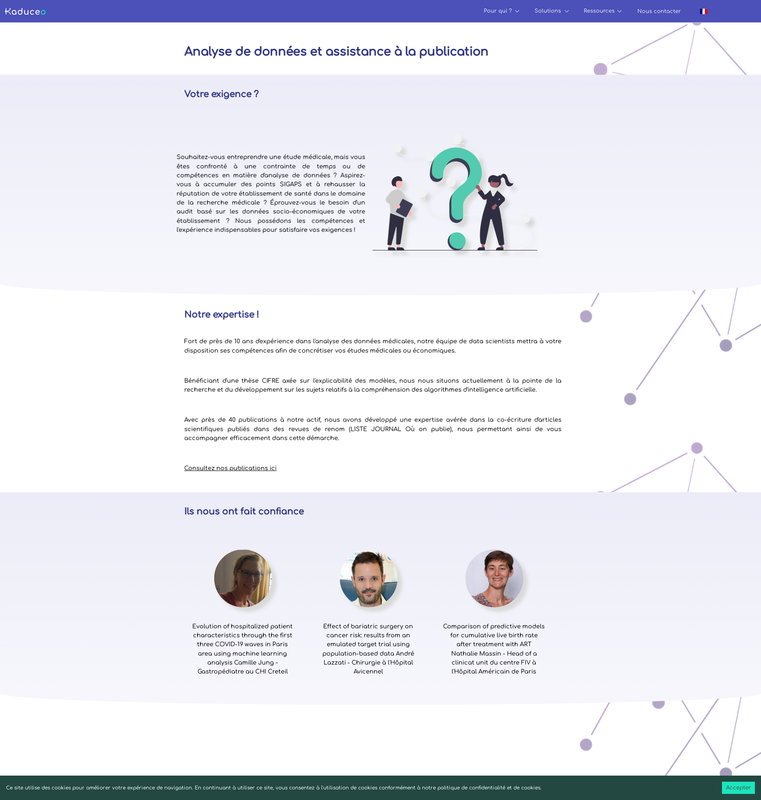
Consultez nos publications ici (199, 468)
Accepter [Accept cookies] (738, 788)
